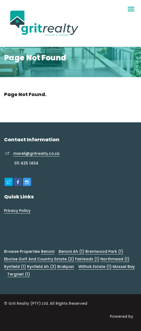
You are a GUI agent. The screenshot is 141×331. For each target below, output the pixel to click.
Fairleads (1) (87, 259)
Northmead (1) (114, 259)
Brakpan (65, 266)
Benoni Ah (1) (71, 251)
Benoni (47, 251)
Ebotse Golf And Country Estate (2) (39, 259)
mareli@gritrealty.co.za (36, 153)
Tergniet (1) (18, 274)
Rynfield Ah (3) (41, 266)
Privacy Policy (17, 210)
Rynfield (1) (15, 266)
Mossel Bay (124, 266)
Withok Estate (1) (95, 266)
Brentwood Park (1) (104, 251)
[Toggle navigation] (131, 7)
